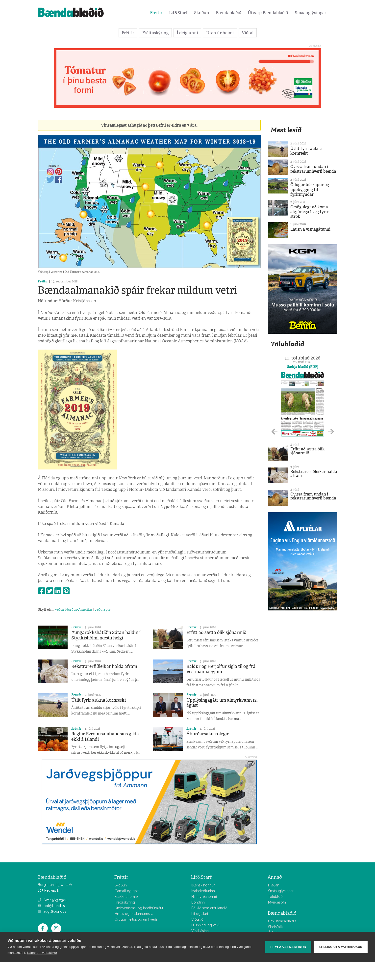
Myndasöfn (277, 902)
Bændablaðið (228, 12)
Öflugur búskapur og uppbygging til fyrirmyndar (309, 189)
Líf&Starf (178, 12)
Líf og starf (199, 914)
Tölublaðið (287, 344)
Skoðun (201, 12)
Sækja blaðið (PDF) (302, 366)
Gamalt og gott (127, 891)
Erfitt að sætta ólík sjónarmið (216, 632)
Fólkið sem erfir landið (209, 908)
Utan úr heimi (220, 32)
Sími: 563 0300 (53, 900)
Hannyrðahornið (204, 897)
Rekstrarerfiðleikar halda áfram (104, 666)
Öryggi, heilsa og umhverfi (136, 919)
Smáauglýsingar (310, 12)
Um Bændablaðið (282, 921)
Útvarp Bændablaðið (268, 12)
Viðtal (247, 32)
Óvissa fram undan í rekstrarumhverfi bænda (313, 169)
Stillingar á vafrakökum (341, 947)
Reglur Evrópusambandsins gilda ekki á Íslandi (105, 736)
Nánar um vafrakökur (42, 953)
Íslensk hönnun (203, 885)
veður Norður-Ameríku (73, 609)
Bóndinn (198, 902)
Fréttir (156, 12)
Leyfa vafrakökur (288, 947)
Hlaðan (273, 885)
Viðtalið (197, 919)
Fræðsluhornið (126, 897)
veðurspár (103, 609)
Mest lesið (286, 130)
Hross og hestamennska (134, 914)
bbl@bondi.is (51, 906)
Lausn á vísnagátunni (310, 229)
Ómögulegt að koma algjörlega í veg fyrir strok (309, 211)
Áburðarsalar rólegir (207, 734)
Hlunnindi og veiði (205, 925)
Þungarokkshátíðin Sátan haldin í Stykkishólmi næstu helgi (106, 635)
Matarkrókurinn (203, 891)
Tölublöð (275, 897)
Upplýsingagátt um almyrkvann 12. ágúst (222, 703)
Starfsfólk (275, 927)
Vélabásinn (200, 931)
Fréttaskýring (155, 32)
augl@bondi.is (52, 911)
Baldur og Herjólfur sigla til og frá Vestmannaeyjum (220, 669)
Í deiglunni (187, 32)
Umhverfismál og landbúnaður (139, 908)
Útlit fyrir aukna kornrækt (98, 700)
